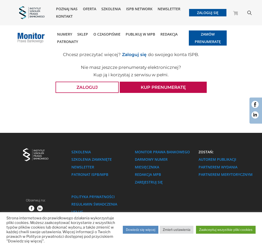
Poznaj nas (67, 9)
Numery (64, 34)
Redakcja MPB (148, 174)
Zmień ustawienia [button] (176, 230)
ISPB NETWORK (139, 9)
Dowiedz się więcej (140, 230)
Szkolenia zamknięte (91, 159)
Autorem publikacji (217, 159)
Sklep (82, 34)
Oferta (89, 9)
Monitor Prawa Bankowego (162, 151)
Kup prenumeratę (163, 87)
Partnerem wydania (218, 167)
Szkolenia (111, 9)
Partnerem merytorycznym (226, 174)
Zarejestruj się (149, 182)
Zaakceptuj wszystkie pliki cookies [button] (226, 230)
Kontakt (64, 16)
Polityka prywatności (93, 196)
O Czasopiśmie (107, 34)
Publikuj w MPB (140, 34)
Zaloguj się (208, 12)
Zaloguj (87, 87)
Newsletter (169, 9)
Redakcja (169, 34)
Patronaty (67, 41)
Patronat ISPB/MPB (89, 174)
